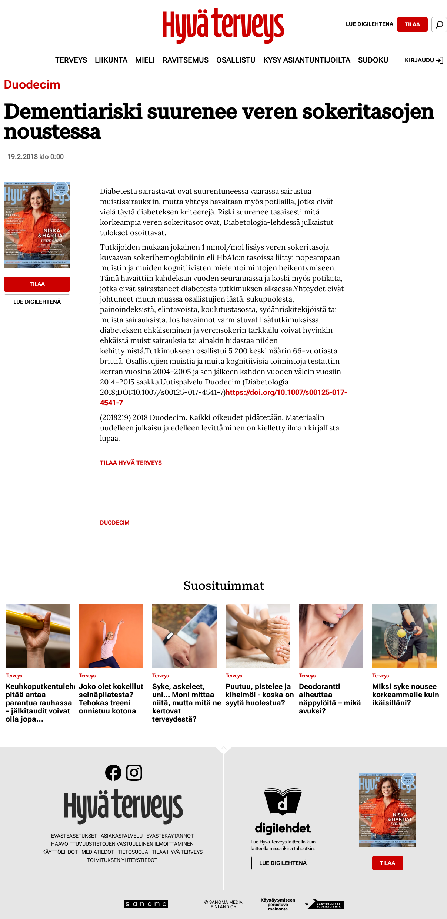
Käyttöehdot (60, 852)
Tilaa (412, 24)
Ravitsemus (186, 60)
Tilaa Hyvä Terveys (131, 462)
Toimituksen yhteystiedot (122, 860)
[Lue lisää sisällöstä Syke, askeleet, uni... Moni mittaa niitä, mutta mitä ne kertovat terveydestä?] (187, 636)
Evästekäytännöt (170, 836)
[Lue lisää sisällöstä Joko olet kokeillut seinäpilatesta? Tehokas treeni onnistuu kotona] (114, 636)
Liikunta (111, 60)
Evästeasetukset (74, 836)
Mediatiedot (97, 852)
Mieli (145, 60)
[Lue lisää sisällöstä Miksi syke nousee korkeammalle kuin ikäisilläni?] (407, 636)
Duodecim (32, 84)
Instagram (134, 773)
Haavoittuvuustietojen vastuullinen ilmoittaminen (122, 844)
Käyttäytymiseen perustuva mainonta (278, 905)
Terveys (71, 60)
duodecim (115, 523)
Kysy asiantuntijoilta (306, 60)
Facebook (113, 773)
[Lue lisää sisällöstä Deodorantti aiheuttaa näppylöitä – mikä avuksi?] (333, 636)
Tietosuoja (133, 852)
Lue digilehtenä (369, 24)
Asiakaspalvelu (122, 836)
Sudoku (373, 60)
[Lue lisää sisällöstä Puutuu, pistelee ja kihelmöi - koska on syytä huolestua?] (260, 636)
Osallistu (236, 60)
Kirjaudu (424, 60)
